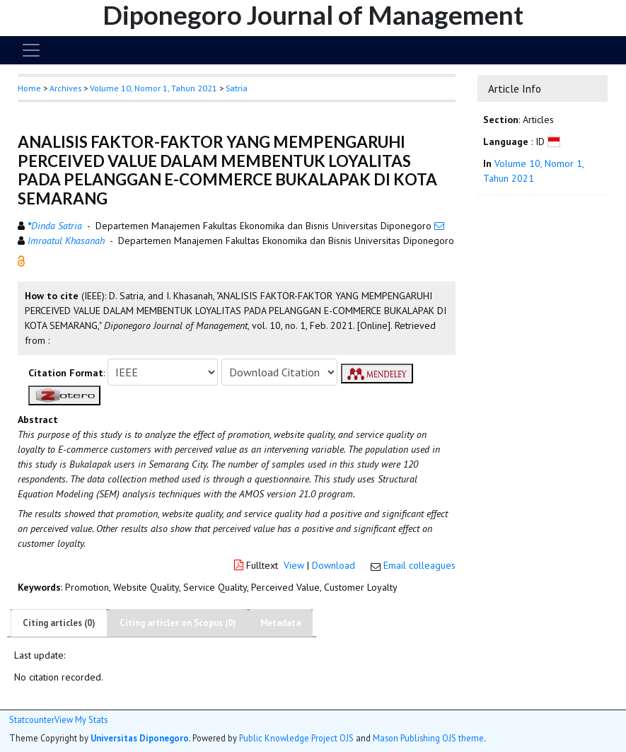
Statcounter (31, 719)
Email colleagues (419, 565)
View (294, 565)
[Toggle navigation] (31, 50)
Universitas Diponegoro (140, 738)
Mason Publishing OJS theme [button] (428, 738)
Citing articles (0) (59, 623)
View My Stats (81, 720)
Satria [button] (237, 88)
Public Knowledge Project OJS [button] (296, 738)
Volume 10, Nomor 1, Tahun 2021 (153, 88)
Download (333, 565)
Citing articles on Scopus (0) (178, 623)
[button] (21, 260)
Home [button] (29, 88)
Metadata (280, 623)
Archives (65, 88)
